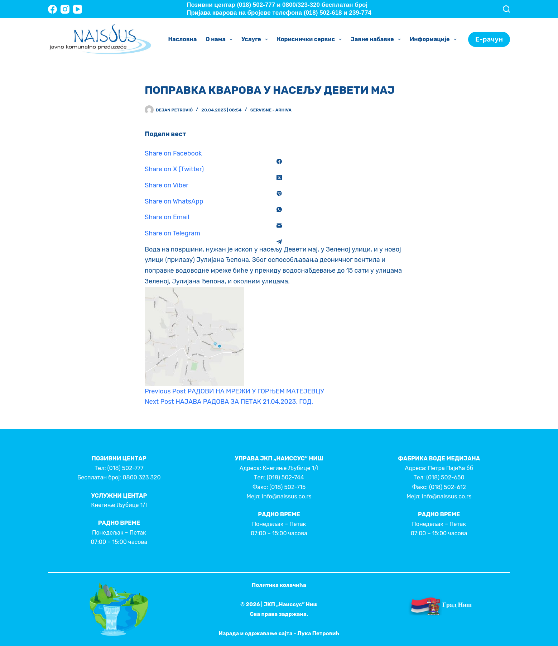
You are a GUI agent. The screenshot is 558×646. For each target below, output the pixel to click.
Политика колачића (279, 585)
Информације (435, 39)
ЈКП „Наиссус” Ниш (291, 604)
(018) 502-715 (287, 487)
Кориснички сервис (311, 39)
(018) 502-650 (445, 477)
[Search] (506, 9)
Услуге (256, 39)
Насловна (182, 39)
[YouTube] (77, 9)
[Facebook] (52, 9)
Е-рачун (489, 39)
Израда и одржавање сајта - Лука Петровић (278, 633)
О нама (220, 39)
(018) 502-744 (285, 477)
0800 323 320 (141, 477)
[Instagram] (65, 9)
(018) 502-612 (447, 487)
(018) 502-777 (125, 468)
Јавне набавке (377, 39)
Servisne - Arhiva (271, 110)
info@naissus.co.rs (286, 496)
